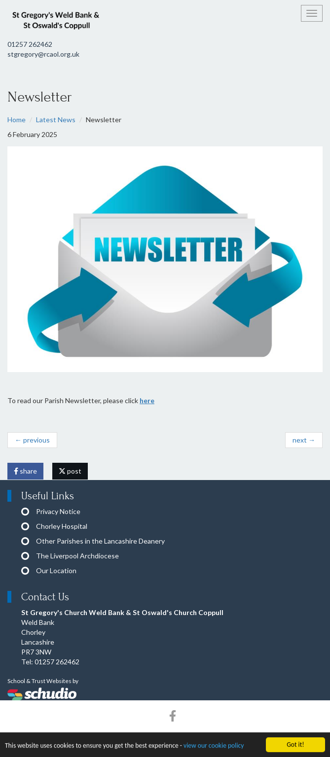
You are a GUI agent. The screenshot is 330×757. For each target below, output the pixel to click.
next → (304, 440)
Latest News (55, 119)
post (70, 471)
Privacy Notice (58, 511)
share (25, 471)
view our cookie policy (213, 747)
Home (16, 119)
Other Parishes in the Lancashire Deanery (100, 541)
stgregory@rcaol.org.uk (43, 54)
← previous (32, 440)
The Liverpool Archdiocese (77, 555)
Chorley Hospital (61, 526)
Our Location (56, 570)
